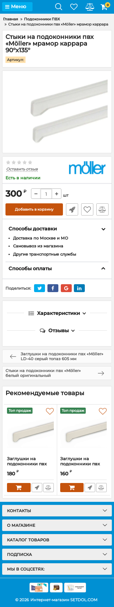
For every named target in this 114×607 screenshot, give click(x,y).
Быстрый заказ (72, 209)
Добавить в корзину (34, 209)
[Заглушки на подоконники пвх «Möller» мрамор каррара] (30, 430)
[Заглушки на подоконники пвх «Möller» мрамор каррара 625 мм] (83, 430)
